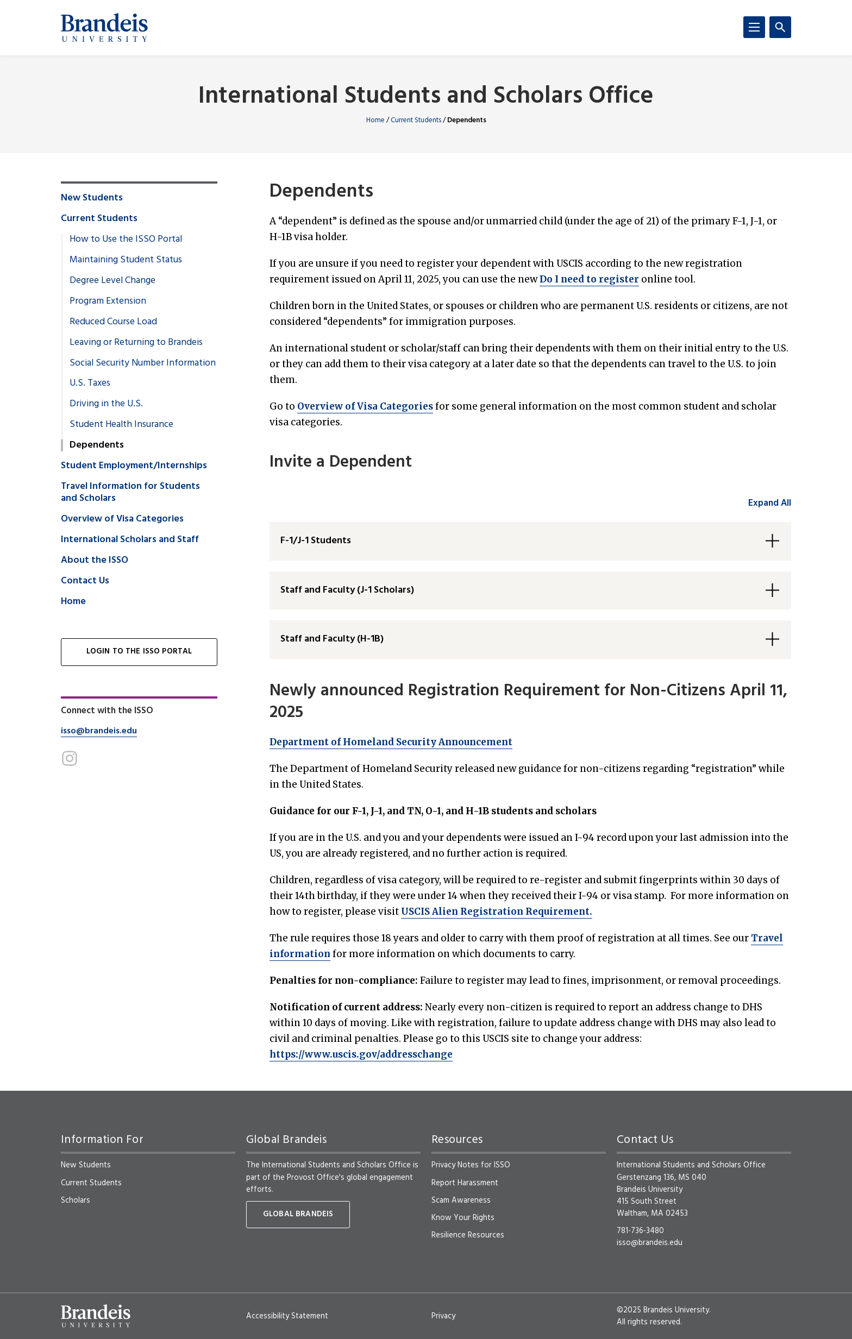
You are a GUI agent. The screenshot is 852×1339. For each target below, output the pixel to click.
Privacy (443, 1316)
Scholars (75, 1200)
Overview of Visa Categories (365, 406)
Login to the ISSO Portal (139, 651)
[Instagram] (69, 758)
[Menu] (754, 27)
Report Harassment (464, 1183)
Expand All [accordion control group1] (769, 503)
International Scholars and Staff (130, 540)
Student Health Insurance (121, 425)
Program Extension (108, 301)
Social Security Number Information (143, 363)
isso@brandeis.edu (99, 731)
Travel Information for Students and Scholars (130, 493)
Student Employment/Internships (134, 466)
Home (375, 120)
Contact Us (85, 581)
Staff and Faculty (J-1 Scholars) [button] (347, 590)
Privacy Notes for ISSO (470, 1165)
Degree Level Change (112, 281)
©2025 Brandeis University (663, 1310)
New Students (92, 198)
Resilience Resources (467, 1235)
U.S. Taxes (90, 383)
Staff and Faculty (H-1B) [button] (332, 639)
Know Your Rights (462, 1217)
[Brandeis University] (104, 27)
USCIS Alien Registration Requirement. (496, 911)
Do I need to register (589, 279)
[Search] (780, 27)
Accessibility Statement (287, 1316)
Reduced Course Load (113, 322)
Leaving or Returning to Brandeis (136, 343)
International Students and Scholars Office (426, 97)
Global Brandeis (298, 1214)
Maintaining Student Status (126, 260)
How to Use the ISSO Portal (126, 240)
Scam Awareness (461, 1200)
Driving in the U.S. (106, 404)
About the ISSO (94, 561)
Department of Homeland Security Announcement (391, 742)
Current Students (416, 120)
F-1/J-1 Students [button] (315, 541)
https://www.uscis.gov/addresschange (361, 1054)
